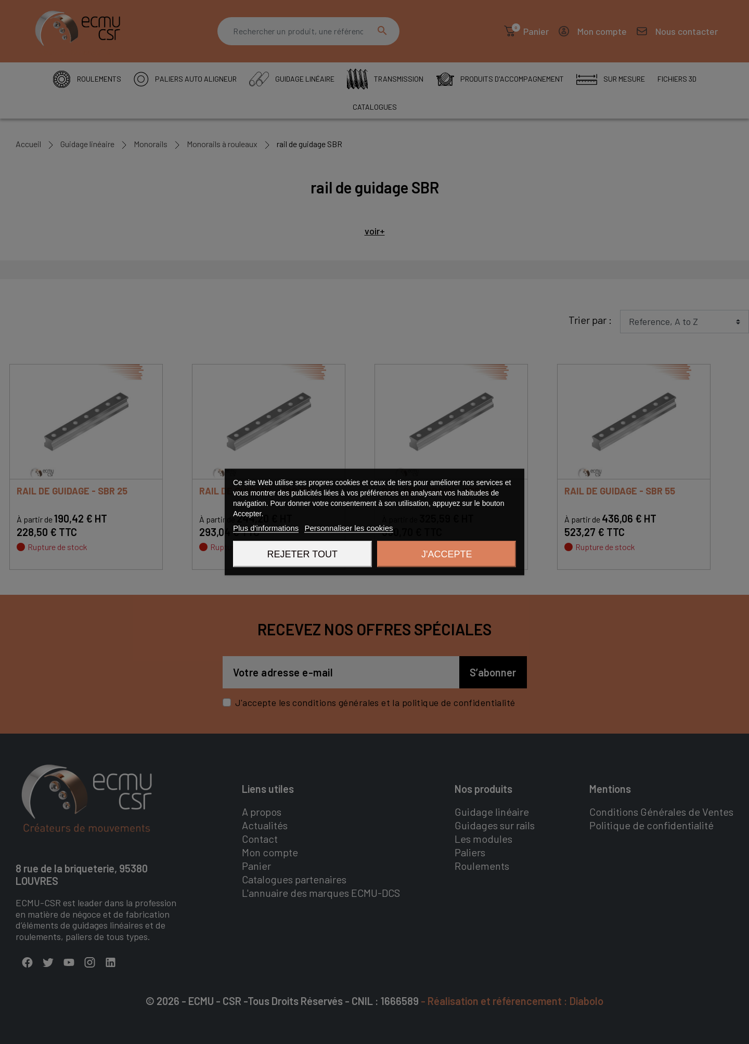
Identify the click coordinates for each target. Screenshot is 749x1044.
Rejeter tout (302, 554)
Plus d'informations (266, 528)
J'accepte (446, 554)
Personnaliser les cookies (348, 528)
